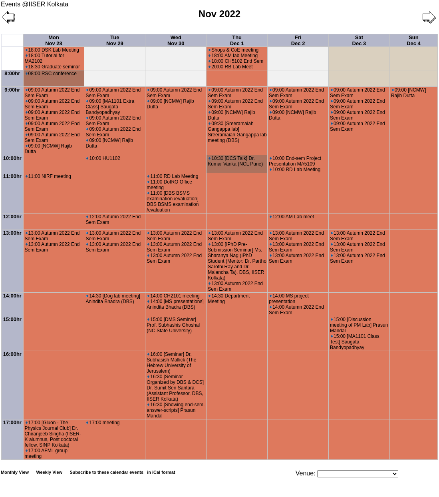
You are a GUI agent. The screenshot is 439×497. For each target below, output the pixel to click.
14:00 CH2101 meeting (173, 296)
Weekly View (49, 472)
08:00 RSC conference (51, 73)
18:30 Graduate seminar (53, 67)
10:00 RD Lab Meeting (295, 169)
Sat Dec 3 (359, 40)
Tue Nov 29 (114, 40)
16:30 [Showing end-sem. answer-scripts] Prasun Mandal (176, 410)
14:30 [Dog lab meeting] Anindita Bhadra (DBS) (112, 298)
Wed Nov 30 (176, 40)
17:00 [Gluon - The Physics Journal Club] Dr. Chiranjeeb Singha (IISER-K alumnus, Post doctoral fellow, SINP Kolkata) (53, 434)
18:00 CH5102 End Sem (236, 61)
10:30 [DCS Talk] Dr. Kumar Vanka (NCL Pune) (235, 161)
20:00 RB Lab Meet (230, 67)
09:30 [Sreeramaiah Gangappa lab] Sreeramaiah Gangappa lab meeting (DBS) (237, 132)
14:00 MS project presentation (289, 298)
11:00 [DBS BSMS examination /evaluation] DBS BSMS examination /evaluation (173, 201)
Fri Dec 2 (298, 40)
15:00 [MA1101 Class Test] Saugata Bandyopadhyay (354, 341)
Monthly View (15, 472)
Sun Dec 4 (414, 40)
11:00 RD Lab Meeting (172, 176)
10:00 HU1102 (103, 158)
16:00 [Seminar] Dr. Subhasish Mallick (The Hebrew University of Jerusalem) (171, 362)
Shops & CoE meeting (233, 50)
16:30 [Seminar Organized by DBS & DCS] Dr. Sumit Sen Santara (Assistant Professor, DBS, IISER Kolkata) (175, 388)
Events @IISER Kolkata (34, 4)
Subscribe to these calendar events (123, 472)
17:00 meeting (102, 422)
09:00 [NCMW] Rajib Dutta (408, 92)
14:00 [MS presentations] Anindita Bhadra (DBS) (175, 304)
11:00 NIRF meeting (48, 176)
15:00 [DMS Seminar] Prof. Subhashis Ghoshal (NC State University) (173, 325)
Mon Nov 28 (53, 40)
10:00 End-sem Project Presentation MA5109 (295, 161)
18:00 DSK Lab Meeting (52, 50)
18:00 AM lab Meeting (233, 55)
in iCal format (161, 472)
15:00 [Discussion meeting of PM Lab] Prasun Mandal (359, 325)
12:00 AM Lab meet (292, 217)
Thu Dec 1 (237, 40)
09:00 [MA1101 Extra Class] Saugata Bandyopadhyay (109, 106)
